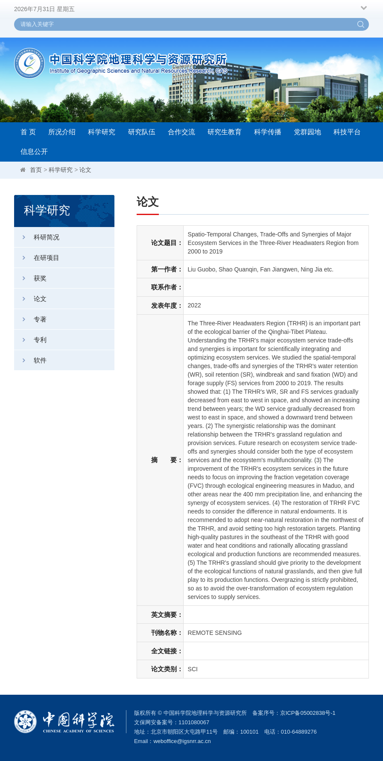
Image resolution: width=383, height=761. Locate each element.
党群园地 (307, 132)
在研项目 (36, 258)
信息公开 (34, 151)
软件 (30, 360)
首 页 (28, 132)
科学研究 (101, 132)
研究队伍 (141, 132)
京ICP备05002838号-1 (308, 713)
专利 (30, 340)
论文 (85, 169)
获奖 (30, 278)
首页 (36, 169)
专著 (30, 319)
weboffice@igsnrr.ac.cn (182, 741)
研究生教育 (225, 132)
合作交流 (181, 132)
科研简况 (36, 237)
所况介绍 (62, 132)
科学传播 (267, 132)
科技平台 (347, 132)
